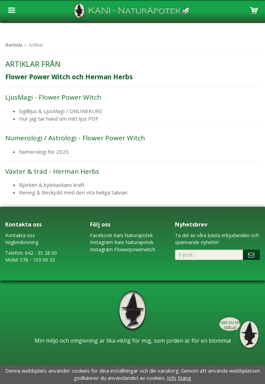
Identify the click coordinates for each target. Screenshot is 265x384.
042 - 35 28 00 (41, 253)
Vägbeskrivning (21, 242)
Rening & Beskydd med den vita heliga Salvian (74, 192)
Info (171, 377)
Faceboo (100, 235)
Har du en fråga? (230, 325)
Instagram (101, 242)
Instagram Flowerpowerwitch (122, 249)
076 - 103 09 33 (37, 259)
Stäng (184, 377)
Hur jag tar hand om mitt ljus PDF (58, 118)
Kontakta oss (20, 235)
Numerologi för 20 (40, 151)
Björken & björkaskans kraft (52, 184)
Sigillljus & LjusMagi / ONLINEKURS (60, 111)
